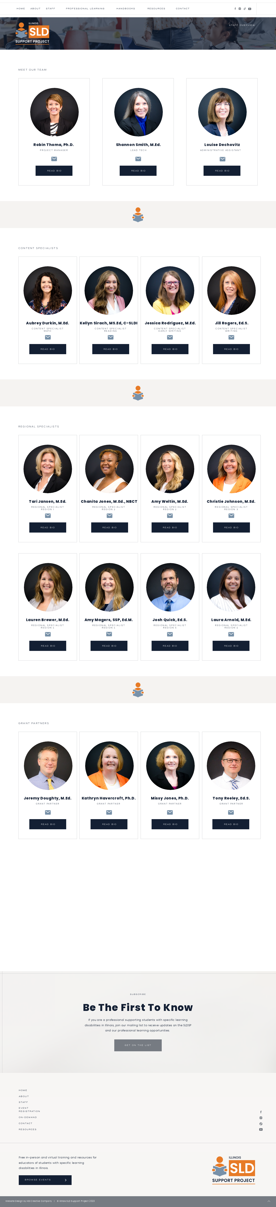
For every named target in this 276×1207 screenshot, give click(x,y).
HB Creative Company (39, 1201)
